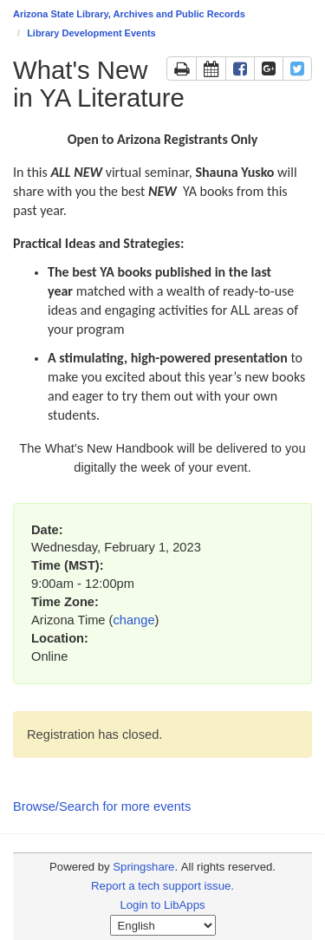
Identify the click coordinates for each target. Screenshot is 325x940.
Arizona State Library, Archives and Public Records (129, 14)
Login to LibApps (162, 904)
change (133, 620)
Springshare (143, 866)
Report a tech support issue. (162, 885)
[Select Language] (163, 925)
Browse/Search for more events (102, 806)
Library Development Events (91, 33)
